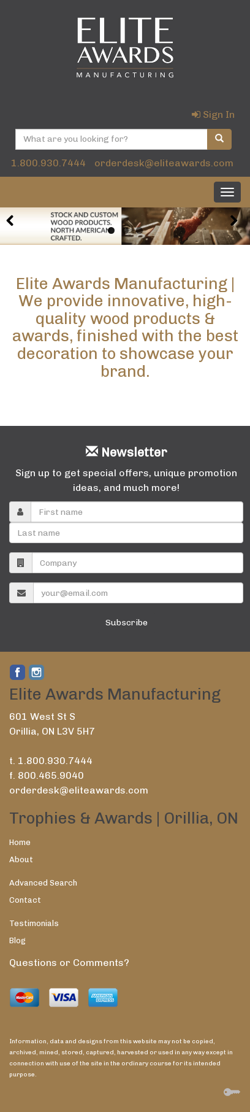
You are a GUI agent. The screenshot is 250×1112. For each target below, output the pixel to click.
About (21, 859)
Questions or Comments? (69, 962)
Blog (17, 940)
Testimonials (34, 923)
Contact (25, 900)
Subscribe (126, 622)
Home (20, 842)
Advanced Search (43, 882)
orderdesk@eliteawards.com (163, 163)
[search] (219, 139)
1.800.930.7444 (48, 163)
